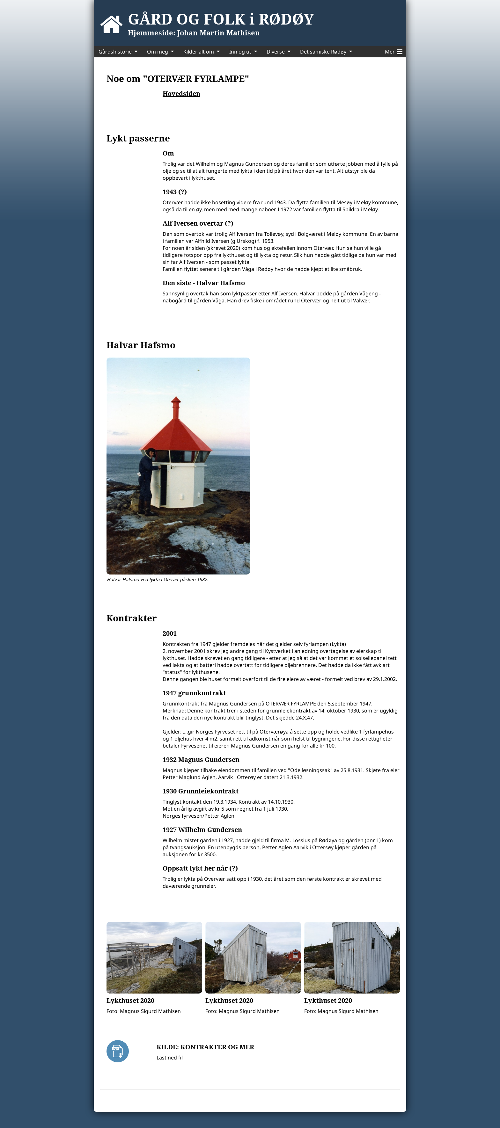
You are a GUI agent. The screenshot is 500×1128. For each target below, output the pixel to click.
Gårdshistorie (115, 51)
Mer (393, 50)
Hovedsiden (181, 93)
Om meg (157, 51)
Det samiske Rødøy (323, 51)
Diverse (276, 51)
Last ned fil (170, 1057)
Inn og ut (240, 51)
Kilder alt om (198, 51)
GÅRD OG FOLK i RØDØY (221, 19)
